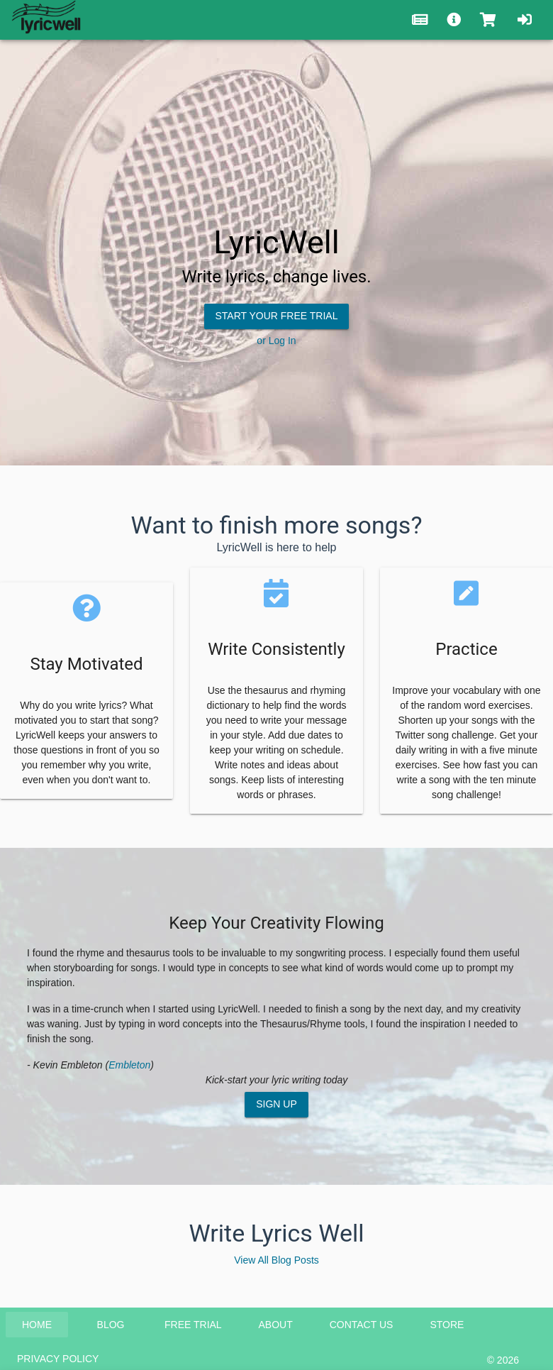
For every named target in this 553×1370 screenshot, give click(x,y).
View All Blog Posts (276, 1260)
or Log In (276, 340)
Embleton (129, 1065)
